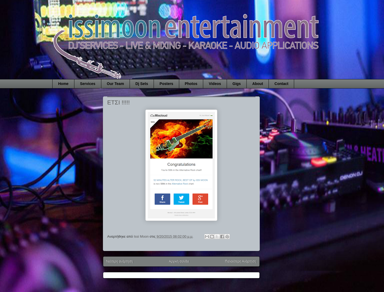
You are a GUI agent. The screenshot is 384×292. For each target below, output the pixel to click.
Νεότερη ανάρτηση (119, 261)
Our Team (115, 84)
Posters (166, 84)
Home (63, 84)
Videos (215, 84)
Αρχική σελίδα (179, 261)
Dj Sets (141, 84)
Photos (191, 84)
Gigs (237, 84)
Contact (281, 84)
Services (87, 84)
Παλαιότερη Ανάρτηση (240, 261)
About (257, 84)
